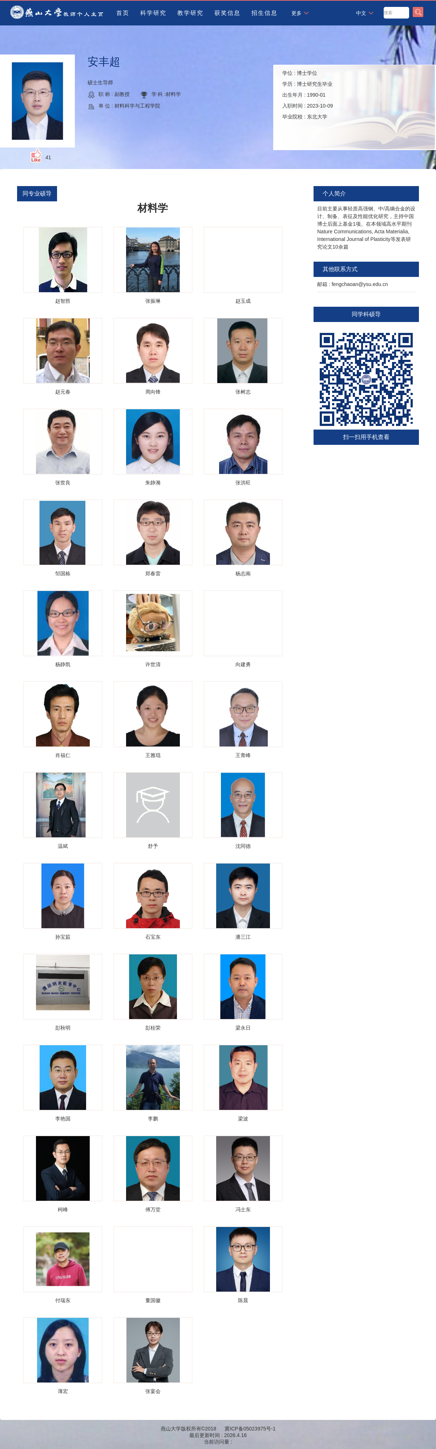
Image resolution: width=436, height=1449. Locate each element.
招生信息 (264, 13)
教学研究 (190, 13)
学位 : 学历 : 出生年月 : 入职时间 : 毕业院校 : (307, 95)
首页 (122, 13)
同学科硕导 (366, 314)
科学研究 (153, 13)
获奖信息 (227, 13)
